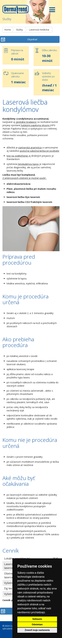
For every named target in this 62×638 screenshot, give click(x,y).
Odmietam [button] (37, 624)
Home (7, 29)
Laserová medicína (39, 29)
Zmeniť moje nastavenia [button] (37, 630)
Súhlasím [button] (37, 619)
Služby (19, 29)
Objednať (32, 39)
